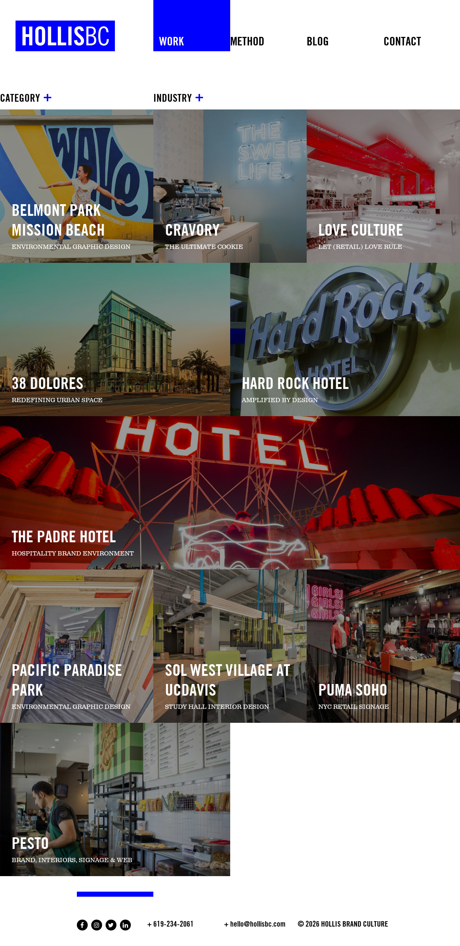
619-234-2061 (173, 924)
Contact (402, 42)
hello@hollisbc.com (257, 924)
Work (171, 42)
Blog (318, 42)
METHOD (247, 42)
